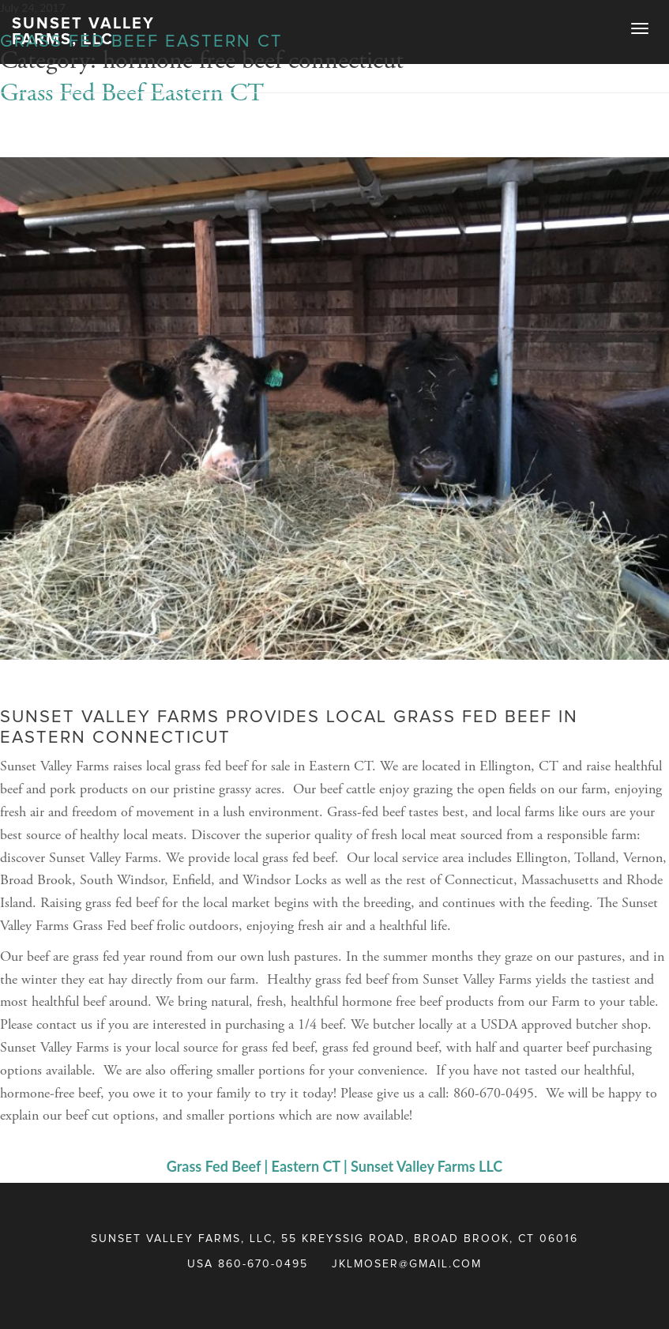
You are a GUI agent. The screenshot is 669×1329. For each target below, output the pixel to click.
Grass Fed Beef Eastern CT (141, 42)
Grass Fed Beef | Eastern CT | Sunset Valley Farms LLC (334, 1166)
